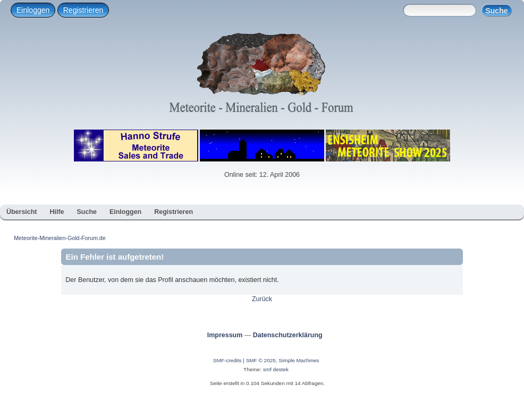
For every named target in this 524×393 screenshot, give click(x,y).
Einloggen (32, 10)
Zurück (262, 299)
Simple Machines (298, 360)
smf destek (276, 369)
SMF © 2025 (261, 360)
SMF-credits (227, 360)
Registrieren (83, 10)
